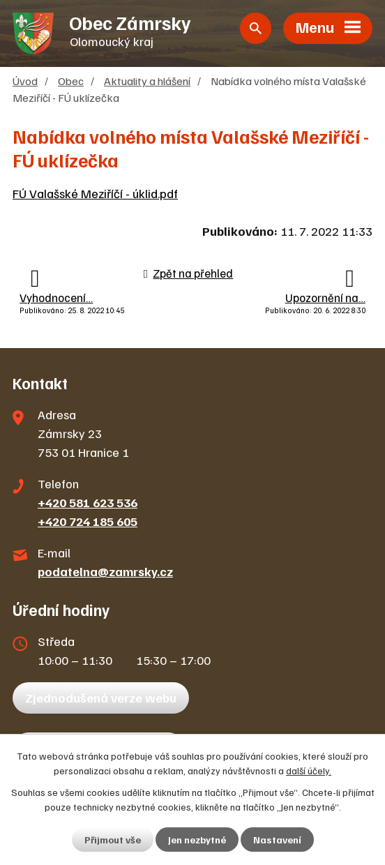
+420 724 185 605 (87, 521)
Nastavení (277, 839)
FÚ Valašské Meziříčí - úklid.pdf (95, 193)
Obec (71, 80)
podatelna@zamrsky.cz (105, 571)
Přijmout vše (112, 839)
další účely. (308, 770)
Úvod (25, 80)
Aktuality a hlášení (147, 80)
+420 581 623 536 (87, 502)
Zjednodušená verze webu (100, 697)
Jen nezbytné (197, 839)
